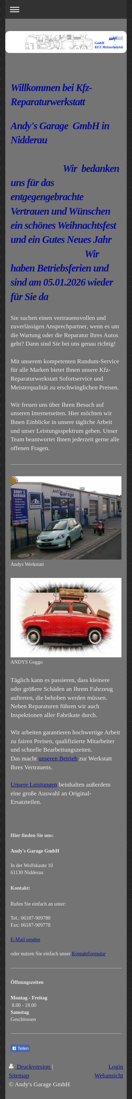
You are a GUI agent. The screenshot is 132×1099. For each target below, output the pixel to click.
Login (115, 1066)
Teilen (20, 1048)
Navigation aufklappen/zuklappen (66, 9)
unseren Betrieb (57, 758)
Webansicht (108, 1075)
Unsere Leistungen (34, 784)
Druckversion (30, 1066)
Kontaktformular (89, 953)
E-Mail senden (25, 939)
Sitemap (19, 1075)
